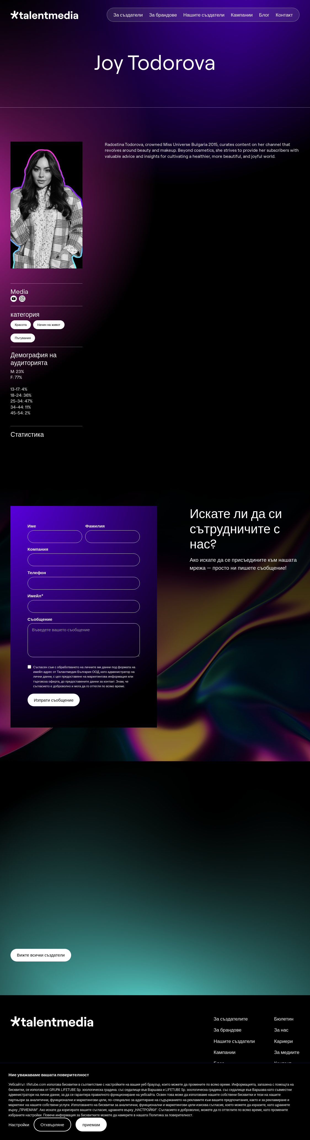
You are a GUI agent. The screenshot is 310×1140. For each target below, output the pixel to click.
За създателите (230, 1018)
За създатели (128, 15)
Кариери (283, 1041)
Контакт (284, 15)
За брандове (163, 15)
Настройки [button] (19, 1124)
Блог (264, 15)
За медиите (287, 1052)
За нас (281, 1029)
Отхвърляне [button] (52, 1124)
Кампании (242, 15)
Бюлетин (283, 1018)
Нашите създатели (204, 15)
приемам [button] (91, 1124)
